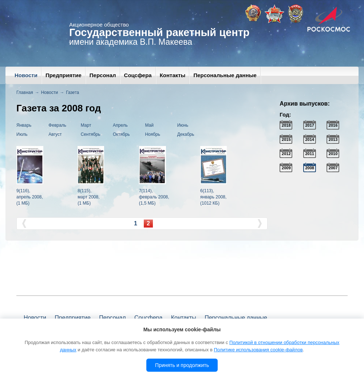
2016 (333, 125)
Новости (26, 75)
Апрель (120, 125)
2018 (286, 125)
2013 (333, 139)
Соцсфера (138, 75)
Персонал (103, 75)
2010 (333, 153)
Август (55, 134)
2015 (286, 139)
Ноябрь (152, 134)
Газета (72, 92)
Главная (24, 92)
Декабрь (185, 134)
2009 (286, 168)
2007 (333, 168)
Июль (22, 134)
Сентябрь (90, 134)
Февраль (57, 125)
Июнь (183, 125)
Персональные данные (224, 75)
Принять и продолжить (182, 365)
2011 (309, 153)
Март (86, 125)
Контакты (173, 75)
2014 (309, 139)
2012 (286, 153)
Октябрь (121, 134)
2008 (309, 168)
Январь (23, 125)
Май (149, 125)
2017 (309, 125)
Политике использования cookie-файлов (258, 349)
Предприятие (64, 75)
